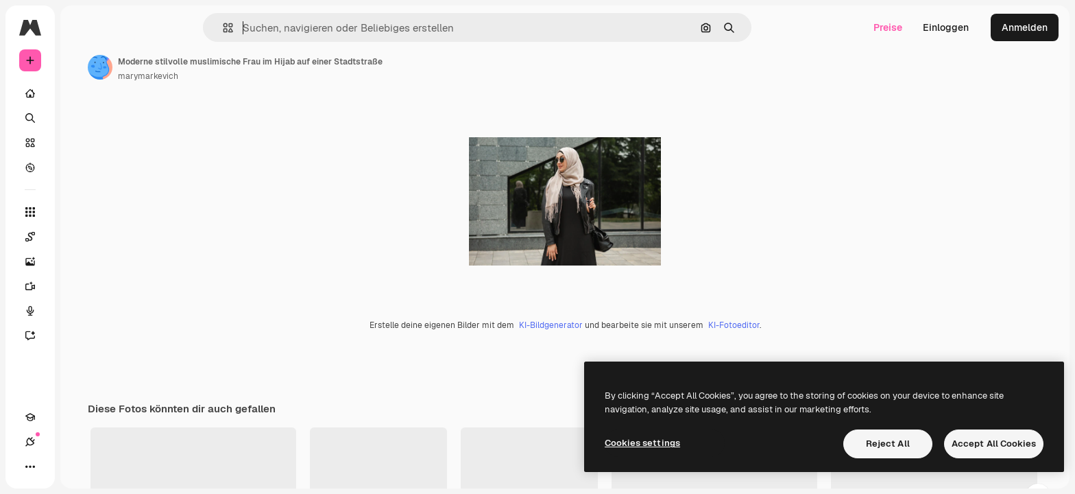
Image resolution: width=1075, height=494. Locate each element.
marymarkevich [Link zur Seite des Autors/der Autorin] (252, 76)
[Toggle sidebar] (134, 27)
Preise (887, 27)
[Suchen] (82, 118)
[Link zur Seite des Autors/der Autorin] (204, 67)
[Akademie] (30, 467)
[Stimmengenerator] (82, 311)
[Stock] (82, 143)
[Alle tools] (82, 212)
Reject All (888, 443)
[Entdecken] (82, 167)
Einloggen (946, 27)
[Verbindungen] (55, 467)
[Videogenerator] (82, 286)
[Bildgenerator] (82, 261)
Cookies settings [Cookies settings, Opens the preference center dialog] (642, 443)
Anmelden (1025, 27)
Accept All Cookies (994, 443)
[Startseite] (82, 93)
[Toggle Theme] (79, 467)
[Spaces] (82, 237)
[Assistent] (82, 335)
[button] (274, 28)
